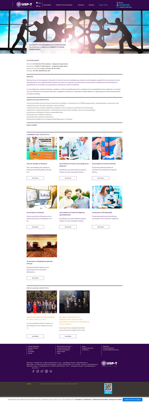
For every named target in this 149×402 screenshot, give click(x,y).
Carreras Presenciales (33, 346)
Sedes (58, 353)
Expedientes (106, 346)
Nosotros (30, 350)
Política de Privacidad (100, 399)
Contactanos (85, 350)
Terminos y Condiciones (83, 399)
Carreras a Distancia (33, 348)
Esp (38, 3)
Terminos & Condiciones (46, 384)
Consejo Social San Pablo (63, 348)
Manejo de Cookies (115, 399)
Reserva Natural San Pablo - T (64, 346)
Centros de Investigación (63, 350)
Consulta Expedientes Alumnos (111, 350)
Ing (38, 6)
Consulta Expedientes (108, 348)
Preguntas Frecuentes (87, 348)
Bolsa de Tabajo (61, 351)
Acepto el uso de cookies (132, 399)
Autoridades (31, 351)
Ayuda (83, 346)
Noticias (30, 353)
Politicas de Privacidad (60, 384)
